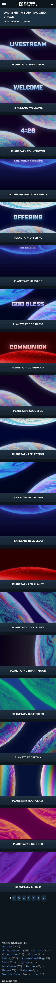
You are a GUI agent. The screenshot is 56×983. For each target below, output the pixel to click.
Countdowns (10, 954)
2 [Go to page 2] (14, 898)
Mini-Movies (9, 966)
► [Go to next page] (44, 898)
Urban (35, 974)
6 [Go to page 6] (33, 898)
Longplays (24, 962)
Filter (28, 21)
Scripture (26, 970)
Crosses (32, 954)
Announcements (12, 950)
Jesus (5, 962)
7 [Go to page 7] (38, 898)
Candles (38, 950)
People (6, 970)
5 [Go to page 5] (28, 898)
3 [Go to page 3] (19, 898)
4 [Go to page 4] (24, 898)
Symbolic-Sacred (12, 974)
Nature (30, 966)
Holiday (6, 958)
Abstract (7, 946)
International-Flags (33, 958)
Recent (16, 21)
